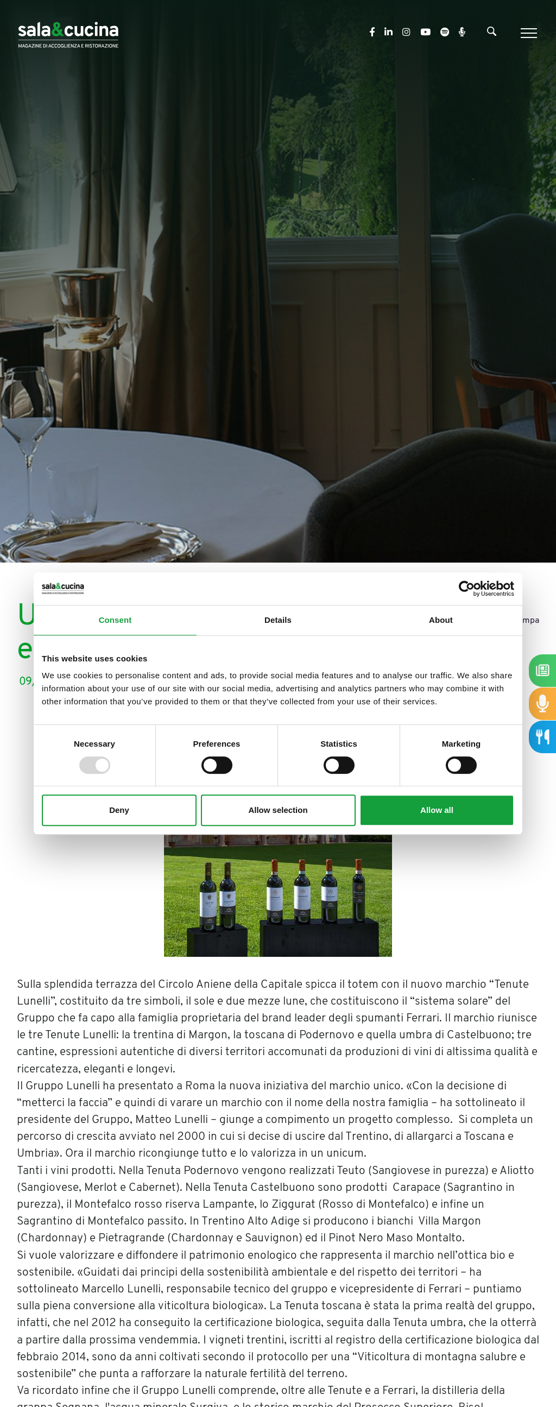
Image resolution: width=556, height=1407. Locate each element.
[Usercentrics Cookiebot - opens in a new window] (466, 589)
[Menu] (527, 33)
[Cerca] (491, 33)
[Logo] (68, 33)
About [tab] (441, 619)
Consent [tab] (115, 619)
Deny (119, 810)
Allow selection (277, 810)
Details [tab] (278, 619)
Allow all (436, 810)
